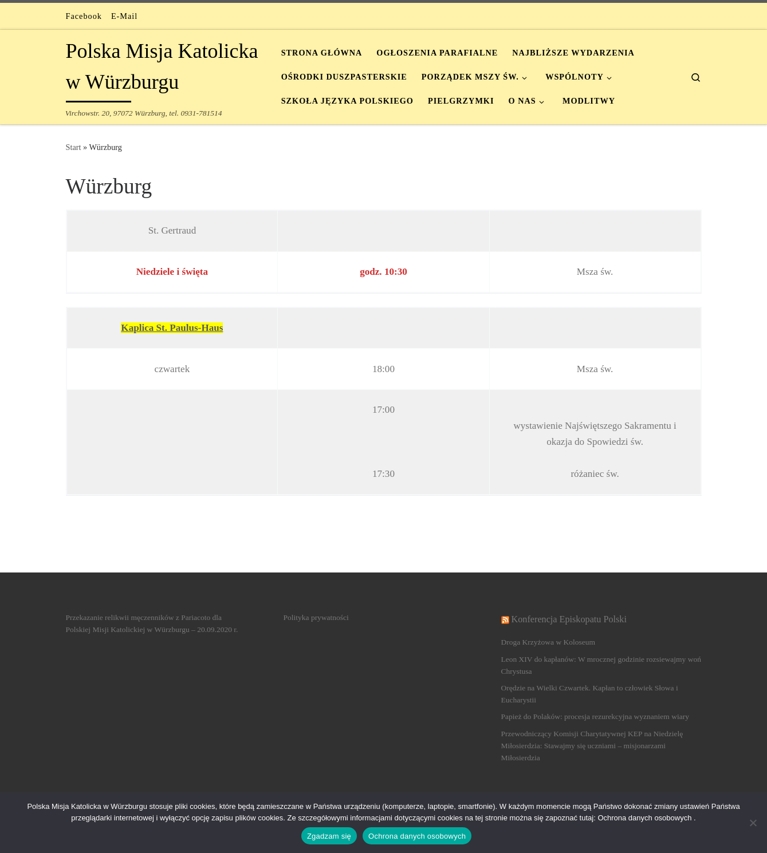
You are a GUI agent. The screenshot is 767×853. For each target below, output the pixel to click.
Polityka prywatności (316, 617)
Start (73, 147)
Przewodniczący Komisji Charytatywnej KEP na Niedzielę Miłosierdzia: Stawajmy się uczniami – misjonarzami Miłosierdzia (592, 745)
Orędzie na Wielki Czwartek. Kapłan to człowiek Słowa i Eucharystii (589, 694)
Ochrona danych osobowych (417, 836)
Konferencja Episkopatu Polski (569, 619)
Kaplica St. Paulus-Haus (172, 327)
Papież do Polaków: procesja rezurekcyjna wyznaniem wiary (595, 716)
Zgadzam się (329, 836)
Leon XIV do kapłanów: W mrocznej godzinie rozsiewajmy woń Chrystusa (601, 665)
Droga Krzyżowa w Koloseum (548, 642)
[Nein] (752, 822)
